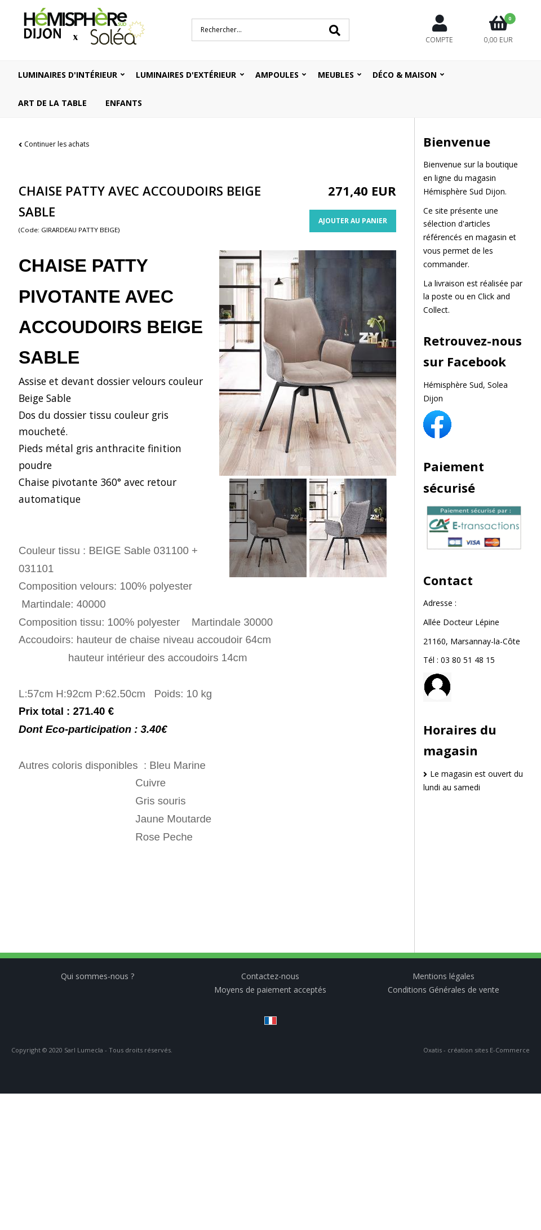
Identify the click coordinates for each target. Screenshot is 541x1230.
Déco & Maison (405, 74)
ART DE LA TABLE (52, 103)
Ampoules (277, 74)
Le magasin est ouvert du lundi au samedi (473, 780)
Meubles (336, 74)
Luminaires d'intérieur (67, 74)
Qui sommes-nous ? (97, 976)
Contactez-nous (270, 976)
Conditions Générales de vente (443, 989)
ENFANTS (123, 103)
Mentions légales (444, 976)
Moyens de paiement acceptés (270, 989)
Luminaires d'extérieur (186, 74)
